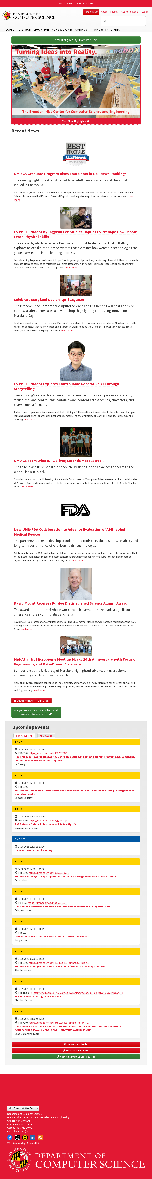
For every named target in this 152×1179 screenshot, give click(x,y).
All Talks (46, 735)
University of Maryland (76, 3)
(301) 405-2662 (28, 1131)
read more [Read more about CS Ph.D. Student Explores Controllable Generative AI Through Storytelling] (30, 419)
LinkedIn (32, 1137)
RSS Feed (43, 700)
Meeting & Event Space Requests (76, 1056)
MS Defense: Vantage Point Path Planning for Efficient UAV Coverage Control (60, 966)
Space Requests (129, 11)
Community (83, 29)
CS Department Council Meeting (33, 850)
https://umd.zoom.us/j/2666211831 (47, 902)
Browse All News (23, 700)
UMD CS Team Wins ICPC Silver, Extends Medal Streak (59, 460)
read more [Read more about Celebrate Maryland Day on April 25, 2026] (67, 330)
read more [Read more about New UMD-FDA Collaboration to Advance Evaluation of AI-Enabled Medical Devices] (77, 560)
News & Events (62, 29)
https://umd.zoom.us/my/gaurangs (48, 820)
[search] (123, 21)
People (9, 29)
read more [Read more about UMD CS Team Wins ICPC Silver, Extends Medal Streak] (27, 486)
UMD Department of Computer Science (29, 15)
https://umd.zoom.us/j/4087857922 (48, 753)
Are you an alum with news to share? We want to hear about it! (36, 712)
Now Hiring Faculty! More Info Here (76, 40)
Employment (91, 12)
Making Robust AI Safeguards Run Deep (38, 996)
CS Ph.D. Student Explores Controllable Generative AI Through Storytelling (66, 386)
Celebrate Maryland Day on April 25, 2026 (49, 299)
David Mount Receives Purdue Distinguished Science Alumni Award (70, 603)
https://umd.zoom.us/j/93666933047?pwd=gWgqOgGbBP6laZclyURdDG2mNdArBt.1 (77, 992)
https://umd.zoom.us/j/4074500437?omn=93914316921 (59, 962)
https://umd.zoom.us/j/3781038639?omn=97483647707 (59, 1022)
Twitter (17, 1137)
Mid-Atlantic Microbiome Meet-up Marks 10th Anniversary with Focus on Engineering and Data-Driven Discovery (76, 662)
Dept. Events (25, 735)
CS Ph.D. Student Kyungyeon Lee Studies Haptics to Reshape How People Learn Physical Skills (75, 234)
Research (24, 29)
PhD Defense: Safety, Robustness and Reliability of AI (46, 824)
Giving (115, 29)
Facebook (9, 1137)
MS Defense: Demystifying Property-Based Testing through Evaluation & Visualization (65, 876)
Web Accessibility (16, 1143)
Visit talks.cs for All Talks (76, 1050)
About (104, 11)
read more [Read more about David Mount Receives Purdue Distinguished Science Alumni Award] (26, 629)
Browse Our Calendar (76, 1044)
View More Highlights (76, 121)
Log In (145, 11)
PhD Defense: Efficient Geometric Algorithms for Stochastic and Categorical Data (63, 906)
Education (41, 29)
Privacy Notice (34, 1143)
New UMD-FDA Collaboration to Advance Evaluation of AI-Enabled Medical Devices (69, 532)
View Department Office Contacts (23, 1108)
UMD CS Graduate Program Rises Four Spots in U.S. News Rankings (70, 173)
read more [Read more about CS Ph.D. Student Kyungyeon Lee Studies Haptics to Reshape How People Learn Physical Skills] (71, 267)
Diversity (101, 29)
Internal (114, 11)
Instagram (25, 1137)
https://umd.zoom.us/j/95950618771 (49, 872)
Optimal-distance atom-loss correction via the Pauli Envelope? (52, 936)
